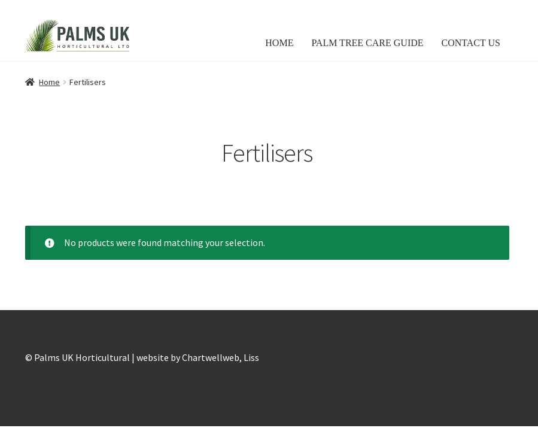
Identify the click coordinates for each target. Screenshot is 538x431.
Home (49, 82)
